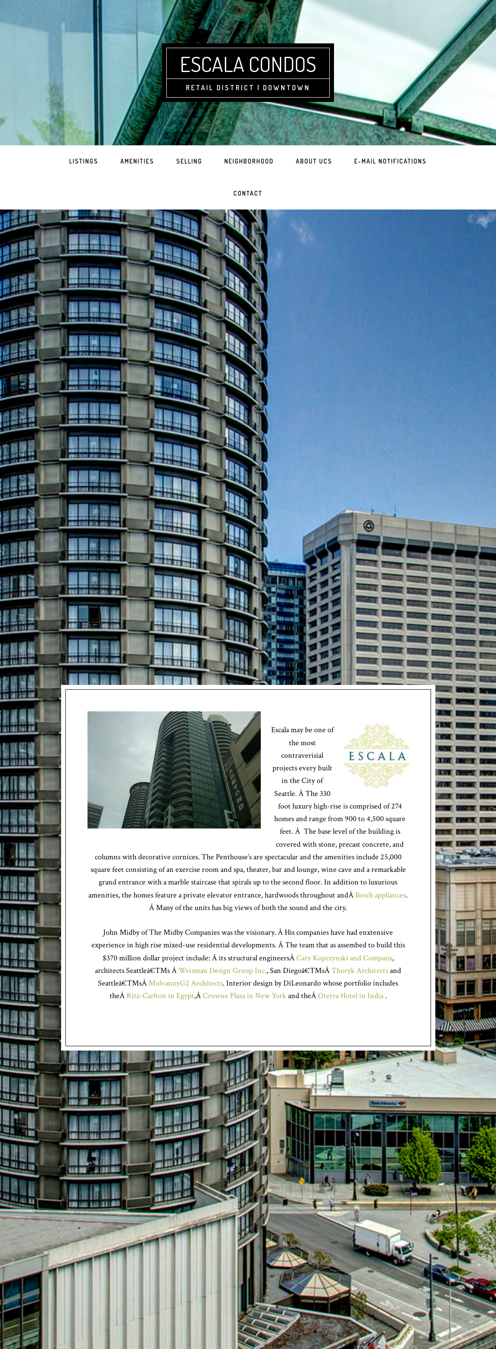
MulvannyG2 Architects (186, 983)
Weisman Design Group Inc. (222, 971)
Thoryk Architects (359, 971)
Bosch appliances (380, 895)
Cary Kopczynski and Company (344, 958)
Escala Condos (248, 64)
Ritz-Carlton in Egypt (160, 996)
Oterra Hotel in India (351, 996)
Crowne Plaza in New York (244, 996)
